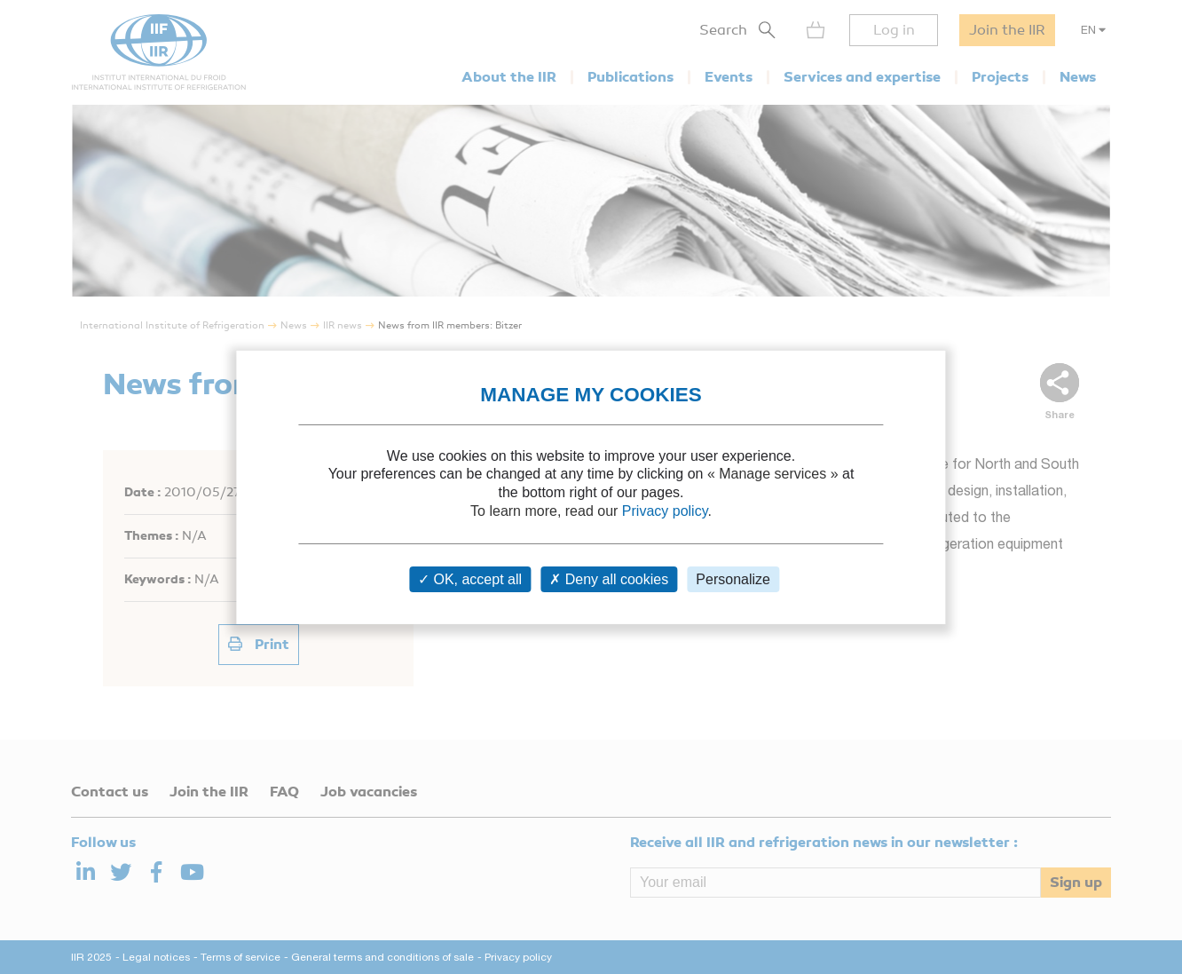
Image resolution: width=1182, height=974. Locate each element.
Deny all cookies (608, 579)
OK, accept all (470, 579)
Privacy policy (665, 511)
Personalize (733, 579)
